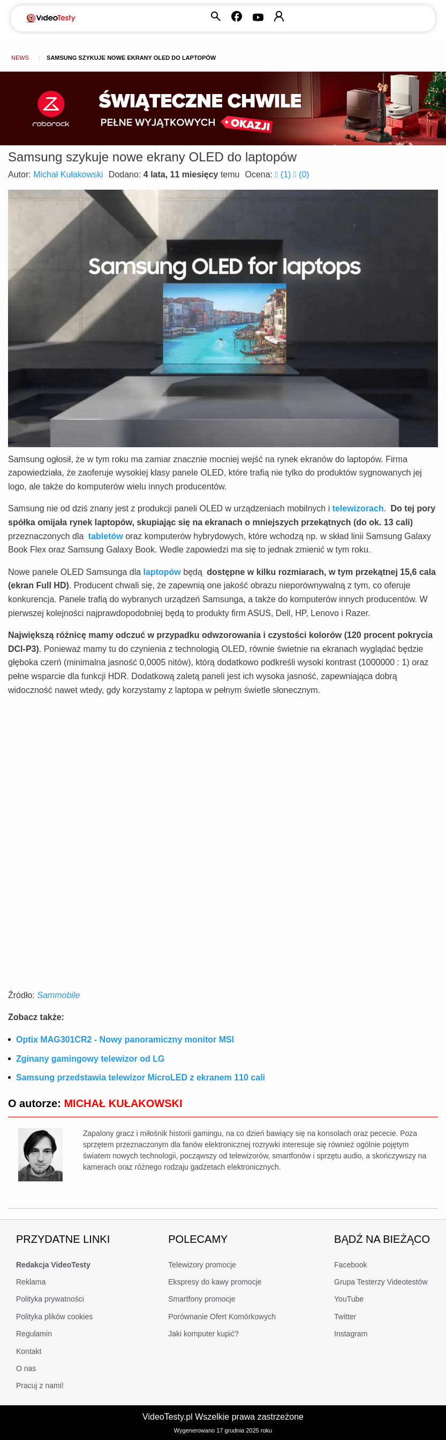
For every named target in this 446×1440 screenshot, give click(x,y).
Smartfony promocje (201, 1299)
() (284, 174)
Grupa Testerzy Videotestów (381, 1282)
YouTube (349, 1299)
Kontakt (28, 1351)
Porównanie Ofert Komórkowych (222, 1316)
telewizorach (358, 508)
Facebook (350, 1264)
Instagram (350, 1333)
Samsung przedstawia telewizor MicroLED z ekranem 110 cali (140, 1077)
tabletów (105, 536)
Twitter (345, 1316)
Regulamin (34, 1333)
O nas (26, 1368)
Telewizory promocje (202, 1264)
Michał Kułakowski (68, 174)
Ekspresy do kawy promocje (214, 1282)
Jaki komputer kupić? (203, 1333)
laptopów (162, 572)
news (20, 58)
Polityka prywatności (50, 1299)
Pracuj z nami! (40, 1385)
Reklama (31, 1282)
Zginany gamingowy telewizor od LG (90, 1058)
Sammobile (58, 995)
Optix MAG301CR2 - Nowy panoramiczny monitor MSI (125, 1039)
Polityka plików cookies (54, 1316)
